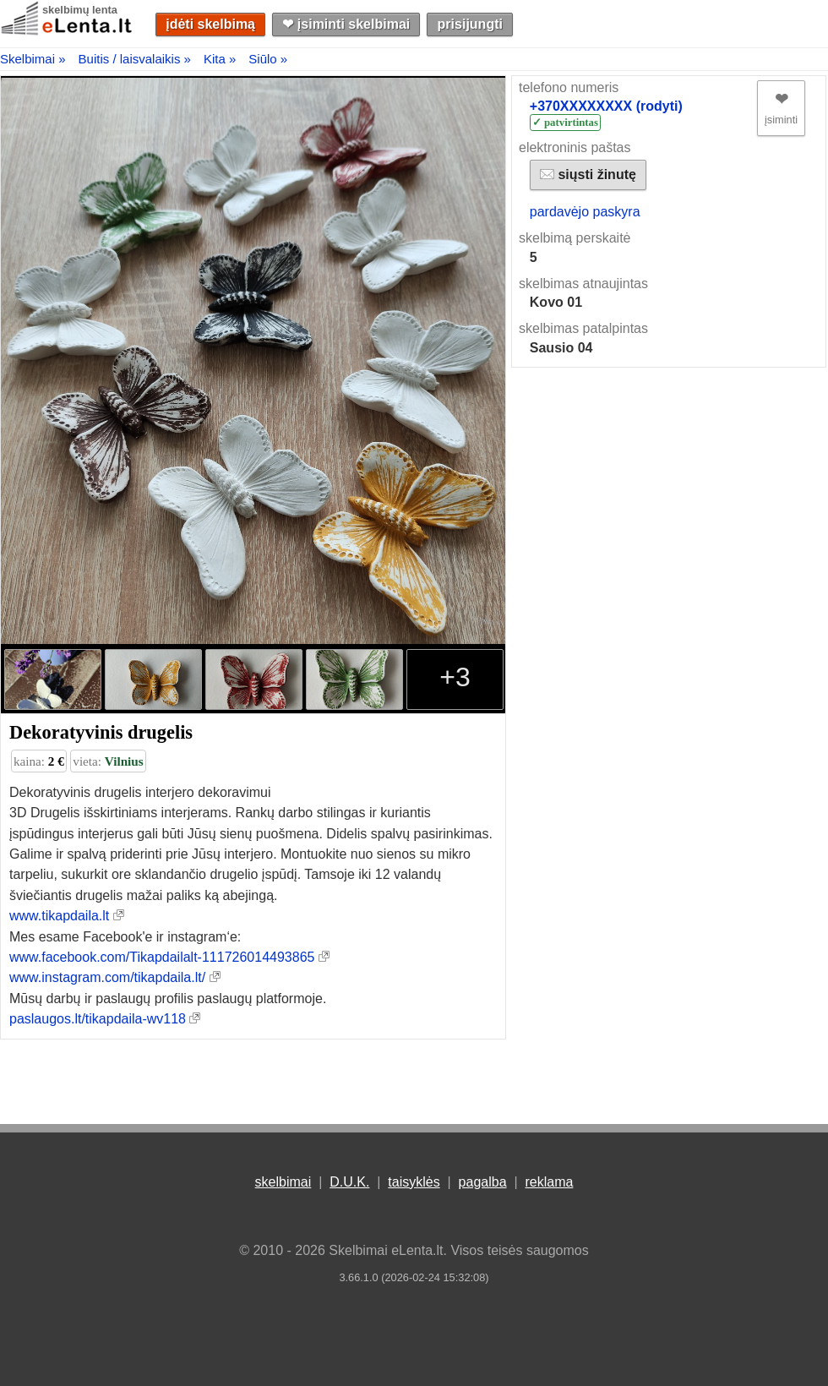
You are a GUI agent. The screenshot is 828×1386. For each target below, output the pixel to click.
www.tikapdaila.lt (59, 916)
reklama (549, 1182)
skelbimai (283, 1182)
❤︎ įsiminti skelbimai (346, 24)
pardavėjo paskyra (585, 212)
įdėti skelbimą (210, 24)
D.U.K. (349, 1182)
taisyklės (413, 1182)
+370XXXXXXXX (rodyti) (606, 106)
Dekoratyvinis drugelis (101, 732)
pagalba (483, 1182)
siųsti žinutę (588, 174)
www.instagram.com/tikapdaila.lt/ (107, 977)
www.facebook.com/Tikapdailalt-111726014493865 (161, 957)
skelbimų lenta (79, 9)
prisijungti (470, 24)
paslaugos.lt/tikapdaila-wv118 (97, 1019)
